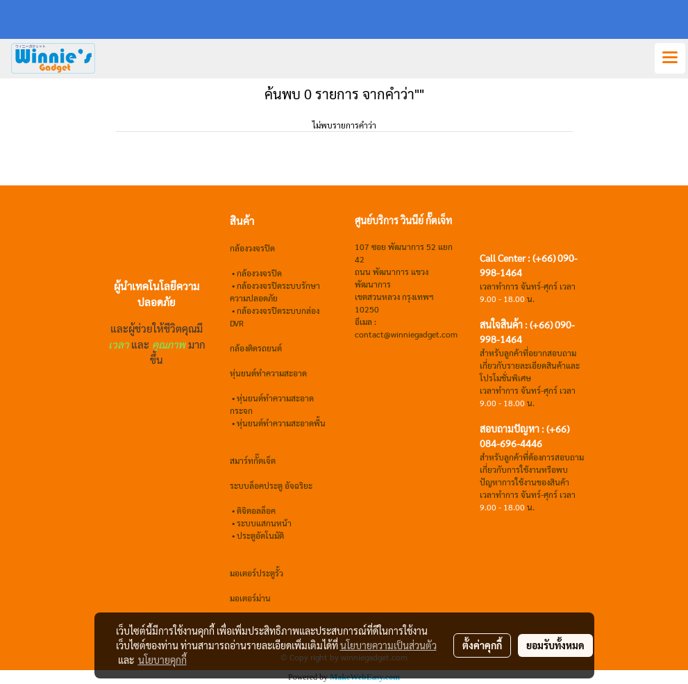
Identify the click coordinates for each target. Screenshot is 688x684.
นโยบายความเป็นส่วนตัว (388, 645)
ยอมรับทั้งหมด (555, 645)
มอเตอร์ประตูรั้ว (256, 572)
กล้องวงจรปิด (259, 272)
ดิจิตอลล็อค (256, 510)
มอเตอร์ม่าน (250, 597)
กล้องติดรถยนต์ (256, 347)
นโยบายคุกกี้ (162, 659)
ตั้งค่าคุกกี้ (482, 645)
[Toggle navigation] (670, 58)
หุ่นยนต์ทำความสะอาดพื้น (281, 422)
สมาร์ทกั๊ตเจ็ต (253, 460)
